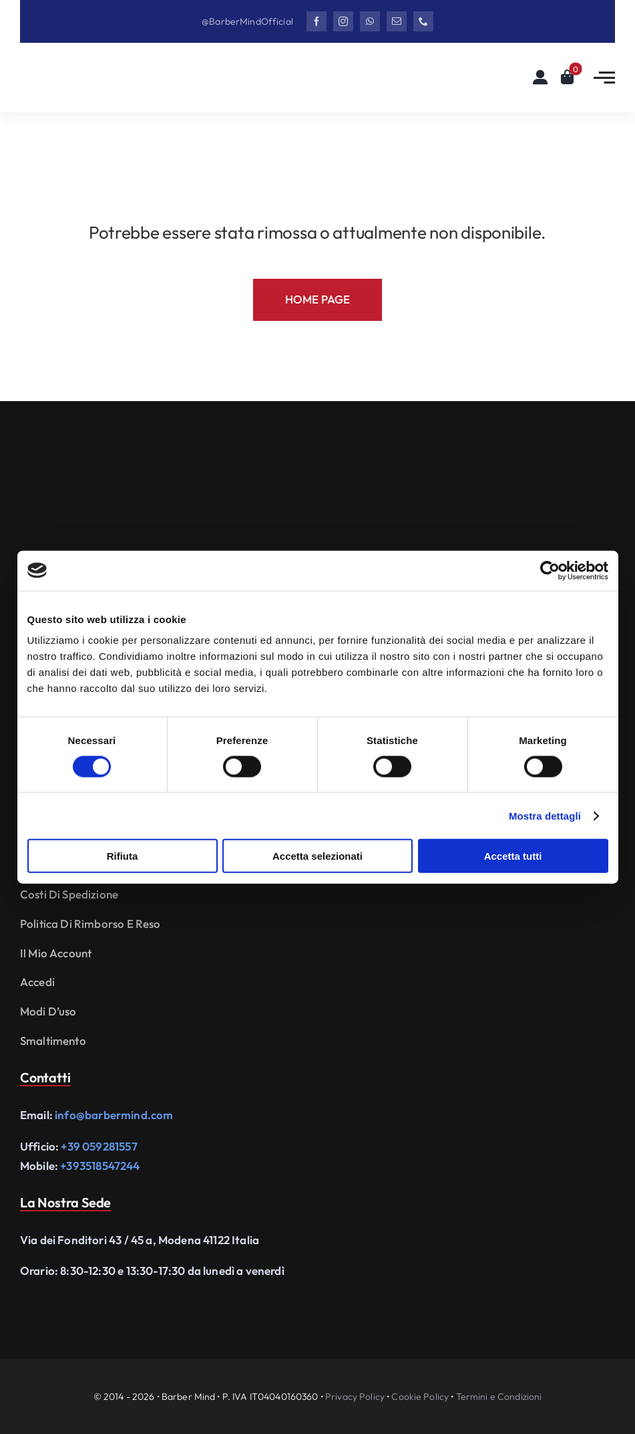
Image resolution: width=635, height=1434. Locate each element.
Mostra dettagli (545, 815)
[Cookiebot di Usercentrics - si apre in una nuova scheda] (549, 570)
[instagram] (343, 21)
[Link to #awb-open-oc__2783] (604, 77)
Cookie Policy (420, 1397)
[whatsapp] (370, 21)
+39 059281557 (99, 1146)
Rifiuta (122, 856)
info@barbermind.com (114, 1115)
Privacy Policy (355, 1397)
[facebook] (316, 21)
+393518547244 (100, 1166)
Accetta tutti (513, 856)
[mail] (397, 21)
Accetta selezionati (317, 856)
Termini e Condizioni (499, 1397)
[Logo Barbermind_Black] (100, 69)
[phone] (423, 21)
